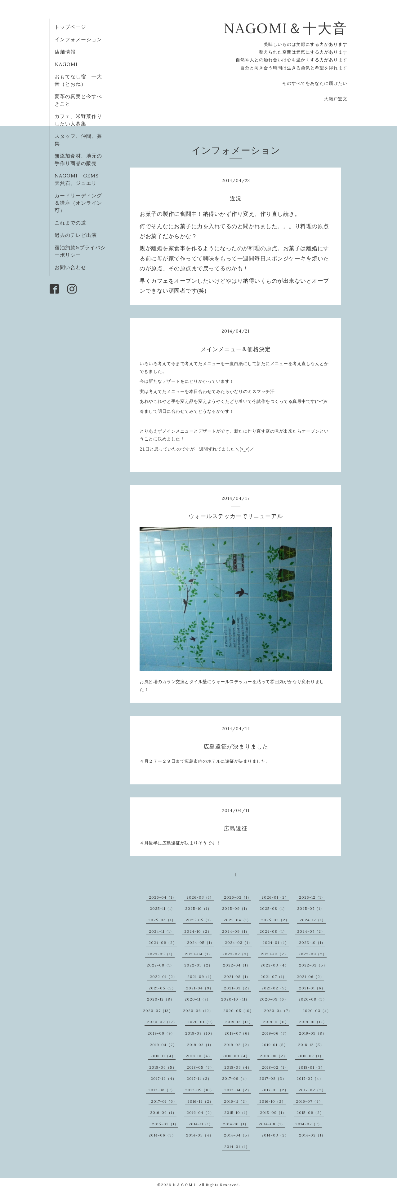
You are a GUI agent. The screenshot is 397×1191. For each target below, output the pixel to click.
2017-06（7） (161, 1090)
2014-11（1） (201, 1124)
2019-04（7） (163, 1044)
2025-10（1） (198, 908)
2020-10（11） (235, 999)
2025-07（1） (310, 908)
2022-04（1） (236, 965)
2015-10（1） (237, 1112)
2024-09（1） (235, 931)
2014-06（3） (162, 1135)
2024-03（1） (238, 942)
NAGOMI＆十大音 (285, 28)
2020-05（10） (238, 1010)
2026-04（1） (162, 897)
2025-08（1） (273, 908)
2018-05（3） (200, 1067)
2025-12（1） (312, 897)
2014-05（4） (199, 1135)
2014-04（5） (237, 1135)
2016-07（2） (309, 1101)
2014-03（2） (275, 1135)
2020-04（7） (278, 1010)
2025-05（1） (199, 920)
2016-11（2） (236, 1101)
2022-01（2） (163, 976)
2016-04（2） (200, 1112)
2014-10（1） (235, 1124)
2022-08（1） (160, 965)
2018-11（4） (163, 1056)
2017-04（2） (237, 1090)
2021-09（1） (200, 976)
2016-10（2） (272, 1101)
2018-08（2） (273, 1056)
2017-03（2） (274, 1090)
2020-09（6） (274, 999)
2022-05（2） (198, 965)
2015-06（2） (310, 1112)
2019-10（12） (313, 1021)
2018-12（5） (311, 1044)
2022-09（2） (312, 954)
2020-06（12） (198, 1010)
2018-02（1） (275, 1067)
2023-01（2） (274, 954)
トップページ (70, 27)
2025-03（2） (275, 920)
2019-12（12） (239, 1021)
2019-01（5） (274, 1044)
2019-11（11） (276, 1021)
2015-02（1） (165, 1124)
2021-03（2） (237, 988)
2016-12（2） (200, 1101)
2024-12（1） (313, 920)
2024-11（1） (161, 931)
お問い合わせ (70, 267)
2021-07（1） (274, 976)
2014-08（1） (272, 1124)
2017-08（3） (272, 1078)
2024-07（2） (311, 931)
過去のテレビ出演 (76, 235)
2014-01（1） (237, 1146)
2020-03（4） (316, 1010)
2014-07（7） (308, 1124)
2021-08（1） (237, 976)
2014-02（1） (312, 1135)
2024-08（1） (273, 931)
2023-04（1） (198, 954)
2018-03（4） (238, 1067)
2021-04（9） (199, 988)
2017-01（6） (164, 1101)
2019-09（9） (161, 1033)
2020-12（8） (160, 999)
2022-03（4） (275, 965)
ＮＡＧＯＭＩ (184, 1184)
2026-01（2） (275, 897)
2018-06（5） (162, 1067)
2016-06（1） (163, 1112)
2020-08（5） (312, 999)
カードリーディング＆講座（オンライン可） (78, 202)
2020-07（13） (158, 1010)
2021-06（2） (310, 976)
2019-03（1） (200, 1044)
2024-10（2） (198, 931)
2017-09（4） (235, 1078)
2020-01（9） (201, 1021)
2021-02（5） (275, 988)
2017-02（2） (312, 1090)
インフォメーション (78, 39)
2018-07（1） (310, 1056)
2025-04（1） (237, 920)
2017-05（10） (199, 1090)
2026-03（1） (200, 897)
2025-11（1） (162, 908)
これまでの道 (70, 223)
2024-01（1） (275, 942)
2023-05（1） (161, 954)
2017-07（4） (310, 1078)
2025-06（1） (162, 920)
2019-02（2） (237, 1044)
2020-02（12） (162, 1021)
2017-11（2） (199, 1078)
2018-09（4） (236, 1056)
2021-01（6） (312, 988)
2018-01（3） (311, 1067)
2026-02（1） (237, 897)
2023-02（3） (236, 954)
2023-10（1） (312, 942)
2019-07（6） (238, 1033)
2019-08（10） (199, 1033)
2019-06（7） (275, 1033)
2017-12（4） (163, 1078)
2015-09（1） (273, 1112)
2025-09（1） (235, 908)
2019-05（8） (312, 1033)
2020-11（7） (198, 999)
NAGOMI (69, 64)
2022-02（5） (313, 965)
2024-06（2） (163, 942)
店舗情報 (65, 52)
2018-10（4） (199, 1056)
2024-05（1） (200, 942)
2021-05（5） (162, 988)
